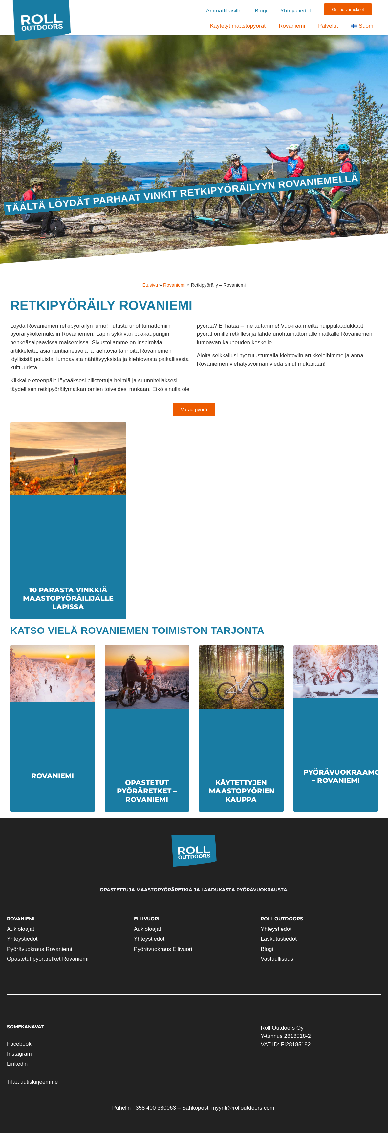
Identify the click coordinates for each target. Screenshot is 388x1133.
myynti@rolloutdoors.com (242, 1108)
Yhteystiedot (295, 11)
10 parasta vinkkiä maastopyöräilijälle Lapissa (68, 598)
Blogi (261, 11)
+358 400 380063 (154, 1108)
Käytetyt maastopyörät (238, 26)
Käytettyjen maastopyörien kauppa (242, 791)
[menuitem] (363, 25)
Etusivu (150, 285)
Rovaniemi (292, 26)
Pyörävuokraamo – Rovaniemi (341, 776)
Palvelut (328, 26)
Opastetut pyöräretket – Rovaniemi (147, 791)
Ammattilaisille (224, 11)
